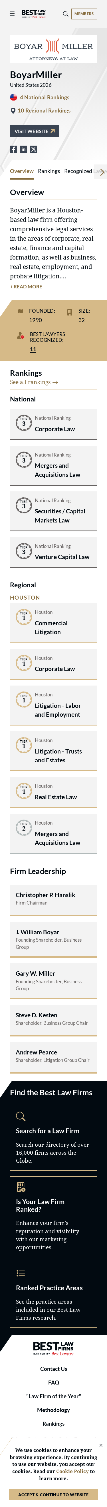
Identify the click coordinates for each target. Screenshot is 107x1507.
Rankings (53, 1423)
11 (33, 349)
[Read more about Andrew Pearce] (53, 1057)
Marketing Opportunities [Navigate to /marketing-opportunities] (53, 1217)
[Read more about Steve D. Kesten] (53, 1020)
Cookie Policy (72, 1471)
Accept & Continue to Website (53, 1494)
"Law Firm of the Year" (53, 1396)
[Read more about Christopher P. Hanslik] (53, 900)
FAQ (53, 1382)
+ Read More (26, 287)
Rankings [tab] (49, 171)
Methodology (53, 1410)
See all (34, 381)
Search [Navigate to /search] (53, 1138)
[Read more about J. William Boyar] (53, 939)
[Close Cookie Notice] (97, 1446)
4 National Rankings (44, 97)
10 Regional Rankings (44, 110)
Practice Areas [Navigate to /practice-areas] (53, 1295)
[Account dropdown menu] (84, 14)
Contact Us (53, 1369)
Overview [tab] (22, 171)
